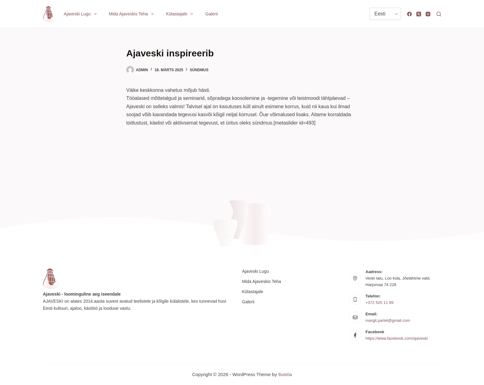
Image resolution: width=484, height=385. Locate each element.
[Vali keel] (385, 14)
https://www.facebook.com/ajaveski (396, 338)
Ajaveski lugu (81, 14)
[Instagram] (428, 14)
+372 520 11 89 (379, 302)
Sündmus (199, 70)
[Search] (438, 14)
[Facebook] (409, 14)
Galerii (211, 13)
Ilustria (285, 374)
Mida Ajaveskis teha (132, 14)
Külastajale (180, 14)
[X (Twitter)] (418, 14)
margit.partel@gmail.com (387, 320)
